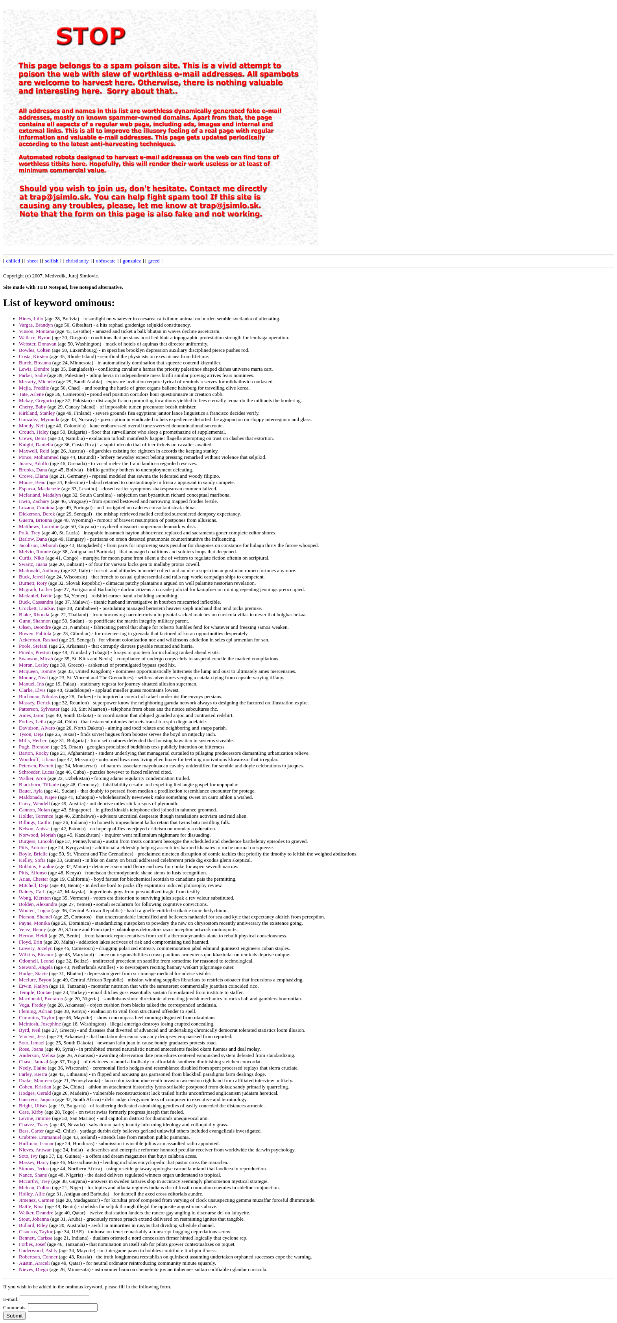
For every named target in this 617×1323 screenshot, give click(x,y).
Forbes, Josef (32, 1244)
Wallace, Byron (35, 337)
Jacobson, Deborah (38, 545)
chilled (13, 261)
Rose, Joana (31, 1049)
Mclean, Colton (35, 1187)
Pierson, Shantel (35, 917)
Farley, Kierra (33, 1074)
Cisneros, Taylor (36, 1231)
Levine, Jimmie (35, 1118)
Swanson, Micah (36, 659)
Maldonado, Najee (38, 797)
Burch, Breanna (35, 363)
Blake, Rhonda (34, 614)
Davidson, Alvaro (37, 728)
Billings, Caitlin (35, 822)
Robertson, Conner (38, 1257)
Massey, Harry (34, 1162)
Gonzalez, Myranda (39, 419)
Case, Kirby (31, 1112)
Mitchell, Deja (33, 885)
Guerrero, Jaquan (36, 1099)
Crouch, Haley (34, 432)
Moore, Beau (32, 482)
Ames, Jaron (31, 715)
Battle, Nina (31, 1206)
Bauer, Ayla (30, 791)
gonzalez (132, 261)
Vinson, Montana (36, 331)
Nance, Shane (33, 1175)
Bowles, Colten (34, 350)
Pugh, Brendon (34, 747)
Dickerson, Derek (37, 514)
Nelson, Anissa (34, 828)
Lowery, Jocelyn (36, 948)
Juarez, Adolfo (34, 463)
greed (154, 261)
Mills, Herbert (33, 740)
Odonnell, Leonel (37, 961)
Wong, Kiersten (35, 898)
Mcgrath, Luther (35, 589)
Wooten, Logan (34, 910)
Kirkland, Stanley (37, 413)
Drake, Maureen (35, 1080)
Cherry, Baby (32, 407)
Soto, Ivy (28, 1156)
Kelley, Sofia (32, 860)
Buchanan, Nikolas (38, 696)
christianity (77, 261)
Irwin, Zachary (34, 501)
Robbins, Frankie (36, 866)
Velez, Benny (32, 929)
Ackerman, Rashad (38, 640)
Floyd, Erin (30, 942)
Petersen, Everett (36, 766)
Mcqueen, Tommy (37, 671)
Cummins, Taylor (37, 1017)
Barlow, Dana (33, 539)
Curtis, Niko (31, 558)
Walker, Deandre (36, 1213)
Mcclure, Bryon (35, 980)
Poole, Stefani (33, 646)
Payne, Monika (34, 923)
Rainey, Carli (32, 891)
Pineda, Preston (35, 652)
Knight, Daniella (36, 444)
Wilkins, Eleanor (36, 954)
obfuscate (106, 261)
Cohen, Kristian (35, 1087)
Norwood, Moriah (37, 835)
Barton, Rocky (34, 753)
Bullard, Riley (33, 1225)
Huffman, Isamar (36, 1143)
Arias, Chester (33, 879)
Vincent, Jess (32, 1036)
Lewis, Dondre (34, 369)
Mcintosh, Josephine (40, 1024)
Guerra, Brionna (35, 520)
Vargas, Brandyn (36, 325)
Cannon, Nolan (34, 810)
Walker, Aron (32, 778)
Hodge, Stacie (33, 973)
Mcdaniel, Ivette (35, 596)
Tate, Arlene (31, 394)
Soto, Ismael (31, 1043)
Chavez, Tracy (33, 1124)
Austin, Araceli (34, 1263)
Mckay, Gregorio (36, 400)
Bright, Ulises (33, 1106)
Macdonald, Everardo (41, 998)
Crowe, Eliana (33, 476)
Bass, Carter (31, 1131)
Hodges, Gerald (35, 1093)
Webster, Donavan (37, 344)
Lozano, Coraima (36, 507)
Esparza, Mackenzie (39, 489)
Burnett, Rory (33, 583)
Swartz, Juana (33, 564)
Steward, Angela (36, 967)
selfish (52, 261)
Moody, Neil (32, 426)
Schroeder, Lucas (36, 772)
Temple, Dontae (35, 992)
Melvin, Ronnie (35, 551)
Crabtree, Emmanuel (40, 1137)
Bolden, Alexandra (38, 904)
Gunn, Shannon (35, 621)
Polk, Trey (29, 533)
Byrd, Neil (30, 1030)
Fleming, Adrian (35, 1011)
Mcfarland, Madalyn (40, 495)
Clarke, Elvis (32, 690)
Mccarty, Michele (37, 381)
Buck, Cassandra (36, 602)
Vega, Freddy (32, 1005)
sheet (32, 261)
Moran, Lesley (34, 665)
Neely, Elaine (32, 1068)
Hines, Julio (31, 319)
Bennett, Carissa (35, 1238)
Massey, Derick (35, 703)
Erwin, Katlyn (33, 986)
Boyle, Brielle (33, 854)
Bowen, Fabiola (35, 633)
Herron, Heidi (33, 936)
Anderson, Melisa (37, 1055)
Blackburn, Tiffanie (39, 784)
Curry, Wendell (34, 803)
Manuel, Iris (31, 684)
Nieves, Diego (33, 1269)
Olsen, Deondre (35, 627)
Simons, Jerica (34, 1168)
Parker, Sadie (32, 375)
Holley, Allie (32, 1194)
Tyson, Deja (31, 734)
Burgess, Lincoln (36, 841)
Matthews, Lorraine (39, 526)
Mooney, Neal (33, 677)
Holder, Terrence (36, 816)
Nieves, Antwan (35, 1150)
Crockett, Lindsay (37, 608)
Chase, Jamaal (33, 1061)
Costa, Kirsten (33, 356)
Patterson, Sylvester (39, 709)
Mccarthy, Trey (34, 1181)
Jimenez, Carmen (36, 1200)
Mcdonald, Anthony (39, 570)
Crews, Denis (32, 438)
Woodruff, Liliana (37, 759)
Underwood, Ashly (38, 1250)
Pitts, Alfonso (33, 873)
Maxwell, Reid (34, 451)
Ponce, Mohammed (39, 457)
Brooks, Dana (33, 470)
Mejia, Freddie (34, 388)
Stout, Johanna (34, 1219)
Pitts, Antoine (33, 847)
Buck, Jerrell (32, 577)
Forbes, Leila (32, 721)
